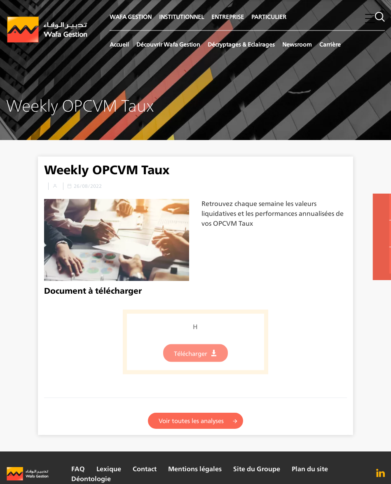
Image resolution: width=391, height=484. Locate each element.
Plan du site (310, 469)
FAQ (78, 469)
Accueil (119, 44)
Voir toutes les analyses (191, 420)
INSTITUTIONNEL (181, 16)
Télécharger (190, 356)
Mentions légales (195, 469)
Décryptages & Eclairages (241, 44)
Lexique (108, 469)
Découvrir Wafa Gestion (168, 44)
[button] (370, 18)
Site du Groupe (256, 469)
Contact (145, 469)
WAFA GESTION (131, 16)
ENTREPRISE (227, 16)
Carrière (330, 44)
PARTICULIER (268, 16)
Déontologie (91, 479)
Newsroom (297, 44)
